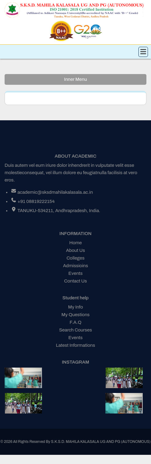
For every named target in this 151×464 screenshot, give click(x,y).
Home (75, 242)
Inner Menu (75, 79)
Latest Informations (75, 345)
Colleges (75, 258)
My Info (75, 307)
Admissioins (75, 265)
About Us (75, 250)
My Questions (76, 314)
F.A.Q (75, 322)
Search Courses (75, 329)
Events (75, 273)
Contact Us (75, 281)
